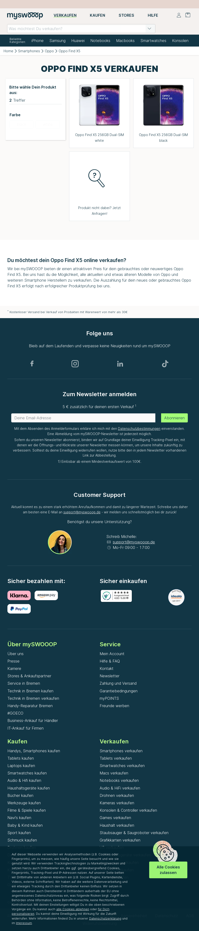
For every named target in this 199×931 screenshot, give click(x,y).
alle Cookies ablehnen (72, 909)
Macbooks (125, 40)
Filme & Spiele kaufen (26, 810)
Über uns (15, 653)
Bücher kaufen (20, 795)
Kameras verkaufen (117, 802)
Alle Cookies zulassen (168, 870)
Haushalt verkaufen (117, 825)
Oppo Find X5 (69, 51)
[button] (149, 29)
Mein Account (112, 653)
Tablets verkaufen (116, 758)
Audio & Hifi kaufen (24, 780)
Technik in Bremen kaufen (30, 691)
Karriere (14, 668)
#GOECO (15, 713)
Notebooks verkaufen (119, 780)
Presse (13, 661)
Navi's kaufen (19, 817)
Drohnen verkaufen (117, 795)
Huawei (78, 40)
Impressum (24, 923)
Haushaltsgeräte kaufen (28, 788)
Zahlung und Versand (118, 683)
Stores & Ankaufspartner (29, 675)
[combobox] (81, 28)
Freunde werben (114, 705)
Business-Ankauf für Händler (32, 720)
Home (8, 51)
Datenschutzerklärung (105, 918)
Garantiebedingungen (119, 691)
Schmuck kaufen (22, 840)
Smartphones (29, 51)
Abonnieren (174, 418)
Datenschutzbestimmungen (139, 429)
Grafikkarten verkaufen (120, 840)
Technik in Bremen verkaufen (33, 698)
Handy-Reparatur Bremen (30, 705)
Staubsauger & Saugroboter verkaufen (134, 832)
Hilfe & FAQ (110, 661)
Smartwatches (153, 40)
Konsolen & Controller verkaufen (128, 810)
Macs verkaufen (114, 773)
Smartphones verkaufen (121, 750)
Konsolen (180, 40)
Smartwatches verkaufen (122, 765)
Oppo (49, 51)
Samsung (57, 40)
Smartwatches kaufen (27, 773)
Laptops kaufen (21, 765)
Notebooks (100, 40)
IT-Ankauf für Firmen (25, 728)
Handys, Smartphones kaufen (33, 750)
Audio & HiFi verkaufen (120, 788)
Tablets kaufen (20, 758)
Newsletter (109, 675)
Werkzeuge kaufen (24, 802)
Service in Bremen (23, 683)
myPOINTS (109, 698)
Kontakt (106, 668)
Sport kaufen (19, 832)
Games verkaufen (115, 817)
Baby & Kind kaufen (25, 825)
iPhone (37, 40)
